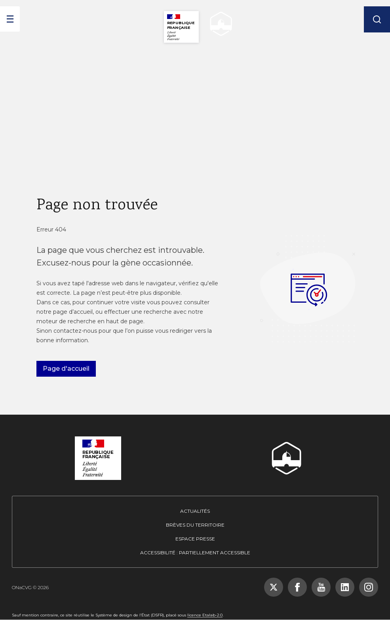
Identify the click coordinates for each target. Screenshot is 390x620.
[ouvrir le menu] (10, 19)
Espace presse (195, 539)
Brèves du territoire (195, 525)
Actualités (195, 511)
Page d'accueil (66, 368)
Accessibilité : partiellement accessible (195, 553)
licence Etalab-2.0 (205, 615)
